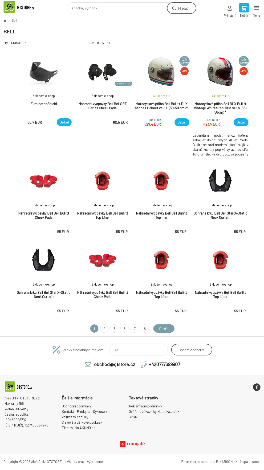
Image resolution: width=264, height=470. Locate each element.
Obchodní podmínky (76, 406)
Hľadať (183, 8)
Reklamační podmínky (145, 406)
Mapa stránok (250, 461)
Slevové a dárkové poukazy (82, 422)
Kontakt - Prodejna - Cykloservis (86, 411)
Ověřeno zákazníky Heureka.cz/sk (154, 411)
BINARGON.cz (226, 461)
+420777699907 (164, 364)
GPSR (133, 417)
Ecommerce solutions (198, 461)
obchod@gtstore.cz (114, 364)
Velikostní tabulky (75, 417)
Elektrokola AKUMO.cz (78, 428)
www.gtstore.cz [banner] (24, 7)
